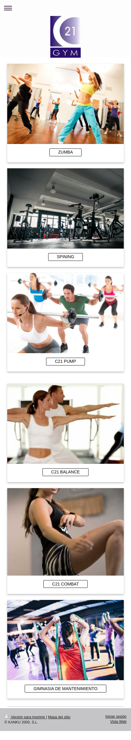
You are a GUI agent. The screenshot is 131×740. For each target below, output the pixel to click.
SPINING (65, 256)
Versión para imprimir (25, 717)
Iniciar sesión (115, 716)
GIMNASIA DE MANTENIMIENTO (65, 688)
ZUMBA (65, 152)
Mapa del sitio (59, 717)
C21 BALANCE (65, 471)
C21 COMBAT (65, 584)
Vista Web (118, 722)
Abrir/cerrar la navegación (65, 8)
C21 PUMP (65, 361)
